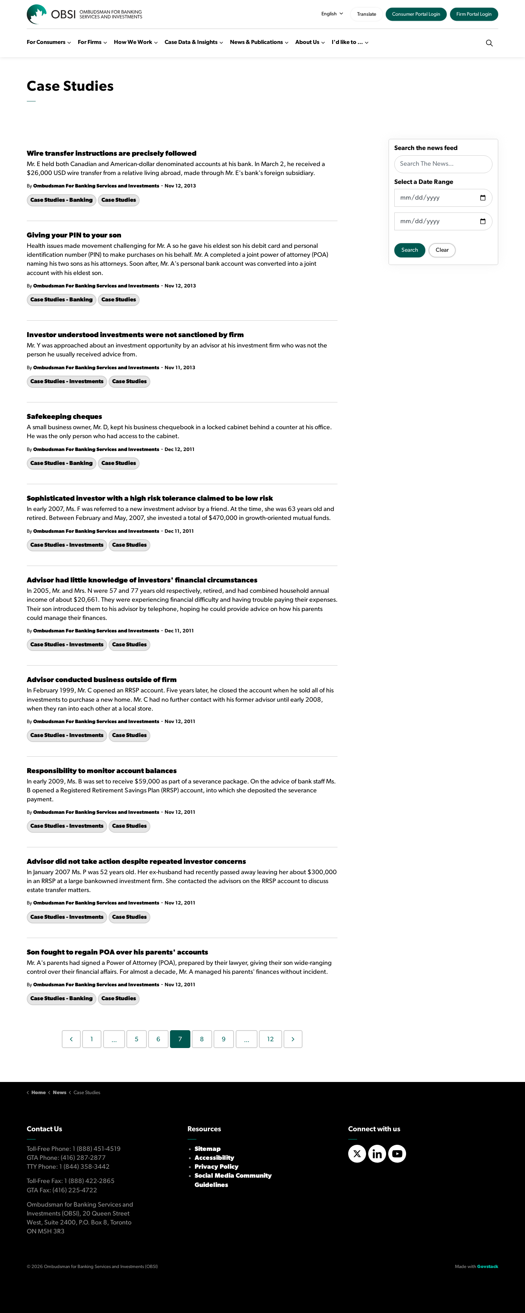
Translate (366, 14)
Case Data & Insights (191, 42)
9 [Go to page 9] (224, 1039)
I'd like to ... (347, 42)
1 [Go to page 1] (91, 1039)
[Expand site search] (489, 43)
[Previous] (71, 1039)
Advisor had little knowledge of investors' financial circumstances (142, 580)
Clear (442, 250)
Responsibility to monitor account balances (102, 771)
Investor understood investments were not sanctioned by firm (135, 335)
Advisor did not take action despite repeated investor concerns (136, 862)
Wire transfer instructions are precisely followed (111, 153)
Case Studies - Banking (61, 200)
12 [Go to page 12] (270, 1039)
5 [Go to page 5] (137, 1039)
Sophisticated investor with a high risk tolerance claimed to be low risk (150, 498)
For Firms (89, 42)
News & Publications (256, 42)
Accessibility (214, 1158)
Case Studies (118, 200)
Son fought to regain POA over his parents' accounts (117, 952)
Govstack (487, 1266)
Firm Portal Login (474, 14)
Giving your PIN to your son (74, 235)
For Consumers (46, 42)
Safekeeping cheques (64, 417)
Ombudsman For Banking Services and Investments (96, 186)
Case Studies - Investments (67, 382)
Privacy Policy (217, 1167)
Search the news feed (426, 148)
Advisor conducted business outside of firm (102, 680)
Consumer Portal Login (416, 14)
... (114, 1040)
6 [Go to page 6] (158, 1039)
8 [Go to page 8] (202, 1039)
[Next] (293, 1039)
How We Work (133, 42)
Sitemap (208, 1149)
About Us (307, 42)
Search (409, 250)
